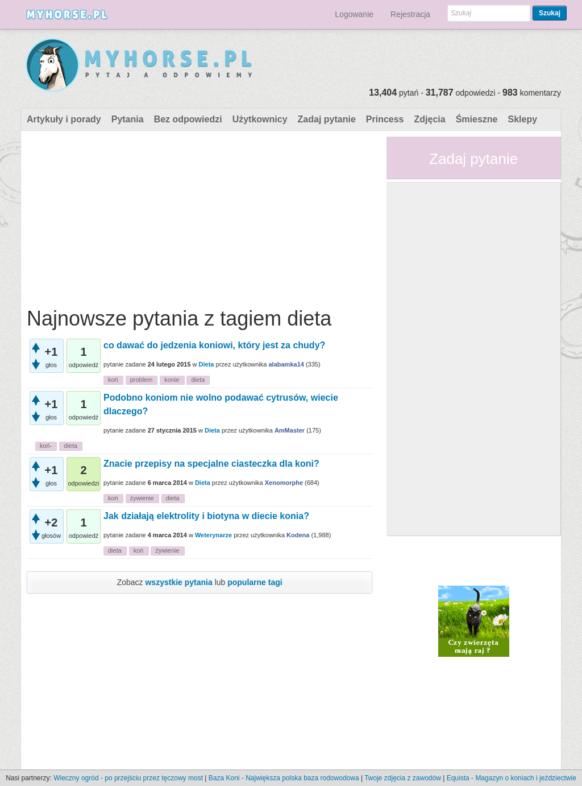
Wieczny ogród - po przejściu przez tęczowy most (128, 778)
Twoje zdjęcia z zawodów (402, 778)
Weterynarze (213, 535)
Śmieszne (477, 119)
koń (113, 379)
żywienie (142, 498)
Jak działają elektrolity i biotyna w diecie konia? (206, 516)
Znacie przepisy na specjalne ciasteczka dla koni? (211, 463)
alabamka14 (286, 364)
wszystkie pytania (178, 582)
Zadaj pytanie (327, 119)
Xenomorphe (284, 482)
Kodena (297, 535)
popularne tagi (254, 582)
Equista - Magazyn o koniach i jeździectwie (511, 778)
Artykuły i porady (64, 119)
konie (171, 379)
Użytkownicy (260, 119)
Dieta (206, 364)
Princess (385, 119)
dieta (198, 379)
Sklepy (522, 119)
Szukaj (549, 13)
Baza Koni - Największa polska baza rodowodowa (284, 778)
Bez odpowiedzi (188, 119)
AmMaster (290, 430)
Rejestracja (410, 14)
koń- (46, 445)
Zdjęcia (430, 119)
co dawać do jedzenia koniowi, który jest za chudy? (214, 345)
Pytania (127, 119)
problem (141, 379)
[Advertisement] (199, 216)
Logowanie (354, 14)
